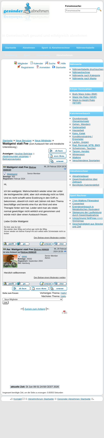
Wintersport (78, 154)
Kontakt (17, 399)
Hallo (63, 296)
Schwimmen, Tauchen (84, 148)
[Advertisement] (33, 104)
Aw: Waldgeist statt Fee (20, 249)
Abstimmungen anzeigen (16, 156)
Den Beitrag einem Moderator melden (50, 238)
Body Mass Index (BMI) (84, 94)
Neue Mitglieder (43, 140)
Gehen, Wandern (81, 124)
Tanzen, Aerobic (80, 151)
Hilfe (62, 63)
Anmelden (43, 67)
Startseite (59, 67)
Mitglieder (21, 63)
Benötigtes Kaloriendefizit (85, 185)
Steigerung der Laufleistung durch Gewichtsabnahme (86, 213)
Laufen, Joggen (80, 142)
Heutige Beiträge (23, 153)
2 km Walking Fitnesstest (85, 200)
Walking (76, 157)
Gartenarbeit (79, 127)
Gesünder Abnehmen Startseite (74, 399)
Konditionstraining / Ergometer (82, 137)
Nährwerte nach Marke (84, 78)
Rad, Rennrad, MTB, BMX (86, 145)
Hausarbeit (78, 130)
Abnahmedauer (80, 176)
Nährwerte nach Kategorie (86, 75)
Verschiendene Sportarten (86, 160)
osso (24, 256)
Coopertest (78, 203)
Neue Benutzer (24, 140)
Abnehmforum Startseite (41, 399)
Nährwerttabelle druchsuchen (87, 69)
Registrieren (25, 67)
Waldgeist (12, 174)
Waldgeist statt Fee (18, 167)
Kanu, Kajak (78, 133)
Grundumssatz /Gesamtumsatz (80, 119)
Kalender (36, 63)
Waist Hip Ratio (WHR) (84, 97)
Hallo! (64, 293)
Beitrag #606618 (28, 252)
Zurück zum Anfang (34, 309)
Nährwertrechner (81, 72)
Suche (50, 63)
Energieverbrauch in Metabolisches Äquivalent (85, 208)
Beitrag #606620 (41, 249)
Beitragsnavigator (12, 159)
